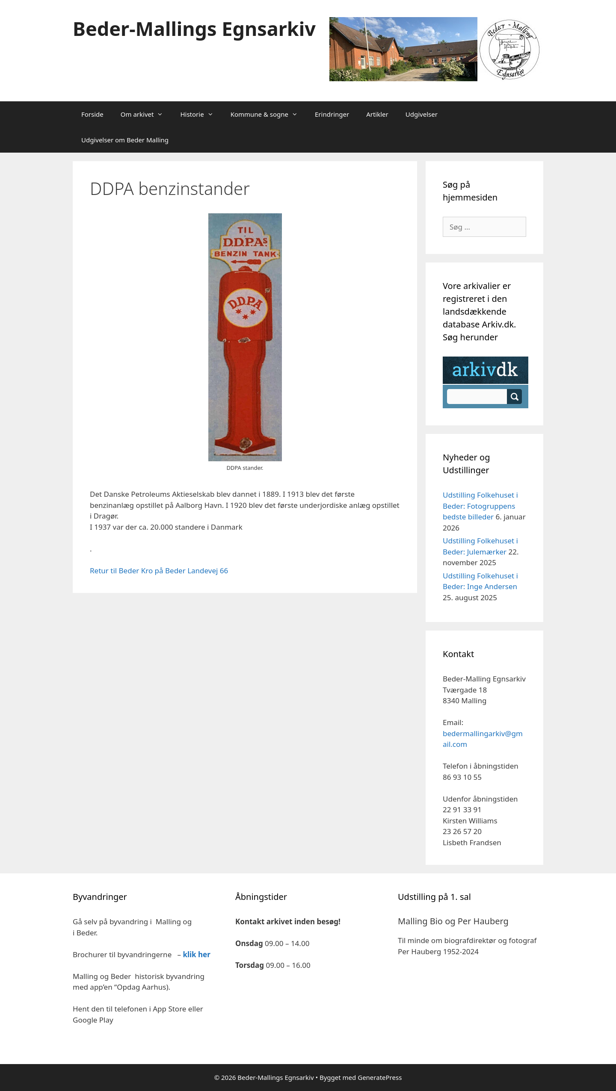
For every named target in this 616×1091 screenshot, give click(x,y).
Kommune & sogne (268, 114)
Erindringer (332, 114)
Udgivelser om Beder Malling (125, 140)
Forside (92, 114)
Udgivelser (422, 114)
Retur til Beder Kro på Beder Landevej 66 (159, 570)
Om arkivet (146, 114)
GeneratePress (380, 1077)
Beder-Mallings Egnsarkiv (194, 28)
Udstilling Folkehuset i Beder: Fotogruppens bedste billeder (480, 506)
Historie (201, 114)
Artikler (377, 114)
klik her (196, 954)
